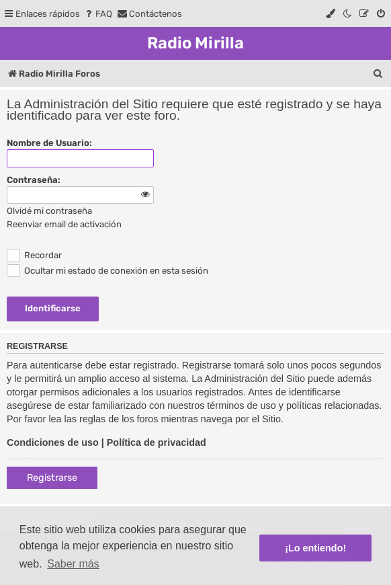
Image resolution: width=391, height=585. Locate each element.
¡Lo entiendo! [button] (315, 548)
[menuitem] (97, 14)
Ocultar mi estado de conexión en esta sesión (107, 271)
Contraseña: (33, 180)
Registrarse (52, 477)
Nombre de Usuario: (49, 143)
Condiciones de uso (53, 442)
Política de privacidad (156, 442)
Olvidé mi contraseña (49, 211)
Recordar (34, 255)
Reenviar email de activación (64, 224)
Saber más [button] (73, 564)
